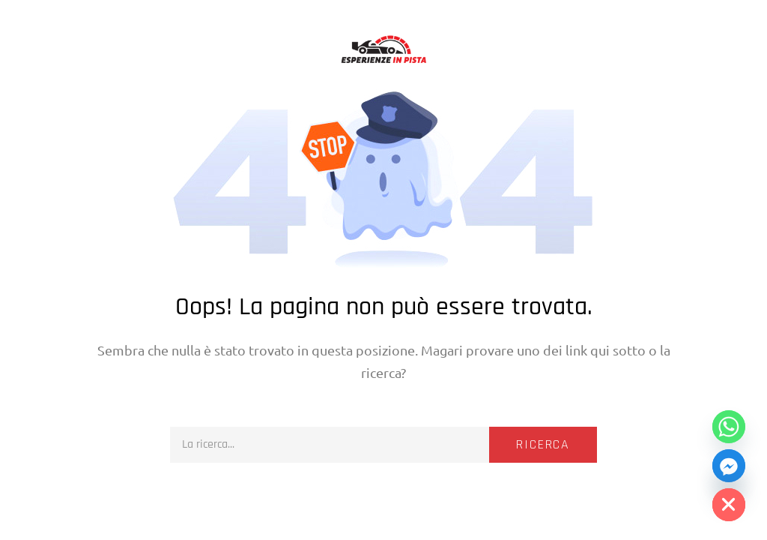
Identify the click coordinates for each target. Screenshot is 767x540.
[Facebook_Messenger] (728, 465)
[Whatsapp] (728, 426)
